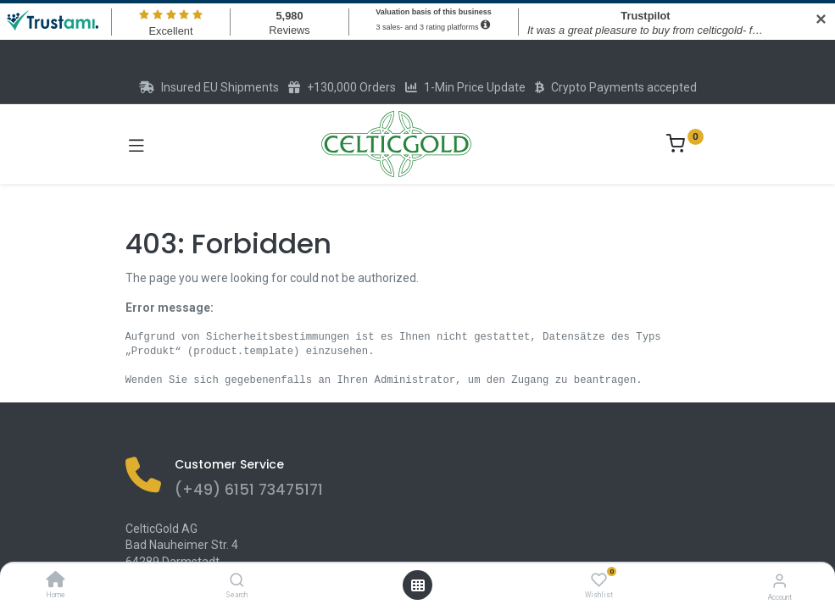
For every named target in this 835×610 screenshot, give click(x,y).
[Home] (56, 581)
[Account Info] (779, 581)
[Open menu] (418, 585)
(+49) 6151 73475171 (249, 490)
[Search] (237, 581)
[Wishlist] (599, 580)
